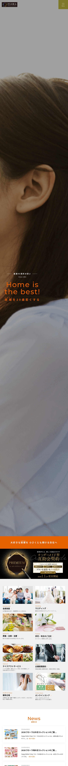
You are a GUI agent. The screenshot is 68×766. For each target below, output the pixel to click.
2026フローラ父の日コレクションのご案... (39, 732)
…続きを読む (31, 738)
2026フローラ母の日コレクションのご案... (39, 750)
